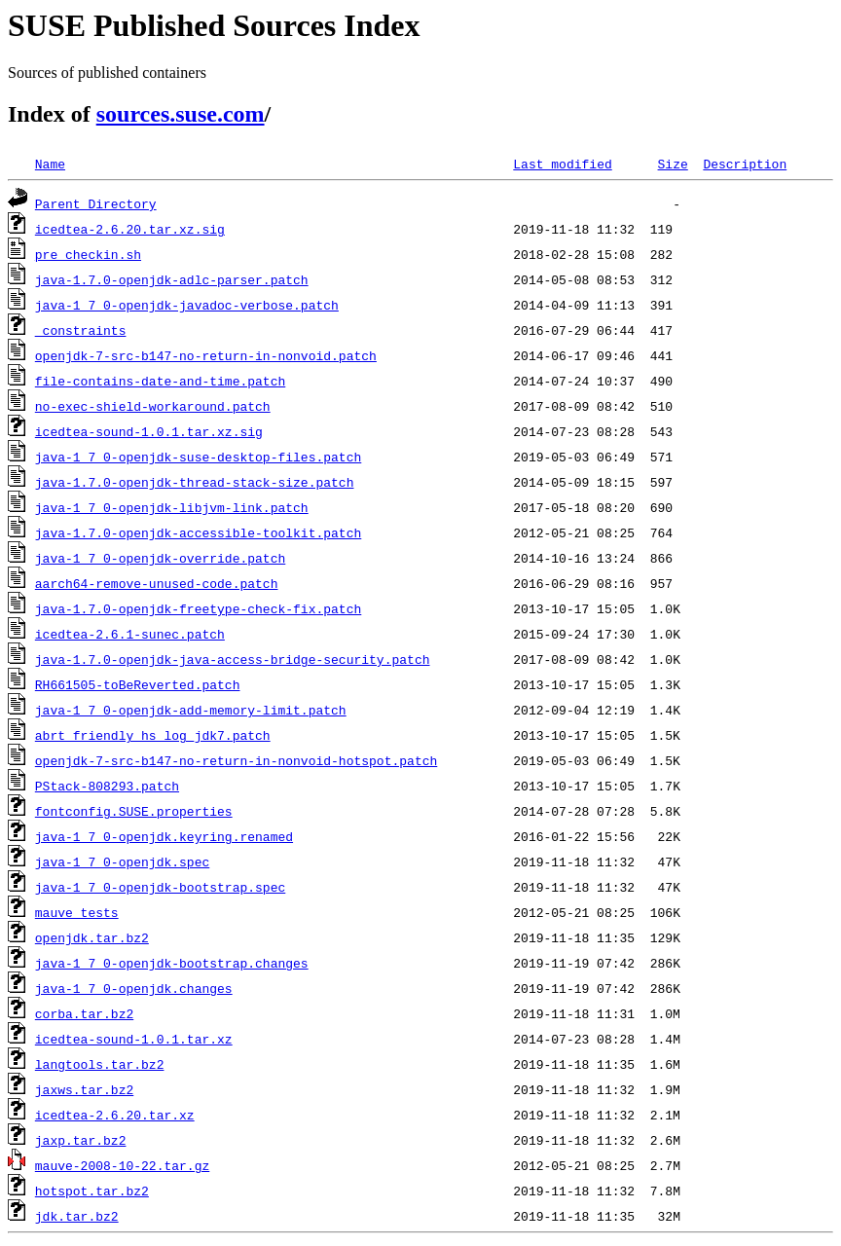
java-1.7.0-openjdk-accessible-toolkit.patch (198, 532)
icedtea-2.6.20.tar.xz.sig (130, 229)
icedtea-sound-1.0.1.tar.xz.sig (149, 431)
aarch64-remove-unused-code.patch (156, 583)
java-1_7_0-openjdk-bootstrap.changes (172, 962)
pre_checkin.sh (88, 254)
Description (744, 163)
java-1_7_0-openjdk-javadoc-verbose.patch (187, 304)
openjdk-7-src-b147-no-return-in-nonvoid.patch (206, 355)
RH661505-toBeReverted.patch (137, 684)
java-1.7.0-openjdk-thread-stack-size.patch (194, 482)
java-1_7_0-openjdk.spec (122, 861)
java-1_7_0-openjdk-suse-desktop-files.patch (198, 456)
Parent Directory (96, 203)
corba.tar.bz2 (84, 1013)
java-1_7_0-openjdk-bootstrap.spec (160, 887)
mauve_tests (77, 912)
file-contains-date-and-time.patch (160, 380)
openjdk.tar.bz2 (92, 937)
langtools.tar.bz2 (100, 1064)
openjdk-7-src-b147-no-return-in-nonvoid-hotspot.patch (236, 760)
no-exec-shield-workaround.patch (153, 406)
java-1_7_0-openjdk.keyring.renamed (164, 836)
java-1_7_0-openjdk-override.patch (160, 558)
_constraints (81, 330)
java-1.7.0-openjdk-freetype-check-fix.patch (198, 608)
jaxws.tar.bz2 (84, 1089)
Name (50, 163)
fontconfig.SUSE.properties (134, 811)
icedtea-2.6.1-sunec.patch (130, 633)
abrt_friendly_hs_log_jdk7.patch (153, 735)
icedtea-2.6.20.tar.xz (115, 1114)
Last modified (562, 163)
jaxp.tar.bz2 (81, 1140)
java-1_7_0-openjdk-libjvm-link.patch (172, 507)
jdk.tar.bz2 (77, 1216)
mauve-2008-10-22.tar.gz (122, 1165)
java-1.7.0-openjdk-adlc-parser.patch (172, 279)
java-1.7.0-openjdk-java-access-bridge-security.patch (232, 659)
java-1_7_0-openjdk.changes (134, 988)
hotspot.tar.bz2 (92, 1190)
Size (672, 163)
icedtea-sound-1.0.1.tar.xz (134, 1038)
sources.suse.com (180, 114)
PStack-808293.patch (107, 785)
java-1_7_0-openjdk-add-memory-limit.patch (191, 709)
